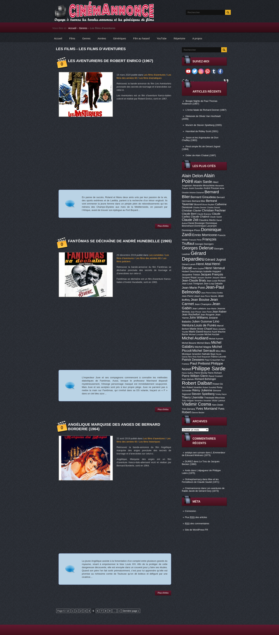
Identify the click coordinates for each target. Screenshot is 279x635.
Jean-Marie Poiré (193, 287)
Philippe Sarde (209, 368)
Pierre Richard (215, 373)
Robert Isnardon (194, 387)
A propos (197, 38)
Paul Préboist (200, 363)
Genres (83, 28)
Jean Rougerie (208, 314)
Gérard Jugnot (215, 259)
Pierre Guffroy (188, 373)
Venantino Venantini (202, 401)
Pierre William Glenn (195, 375)
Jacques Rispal (189, 277)
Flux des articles (196, 517)
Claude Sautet (216, 217)
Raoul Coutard (215, 376)
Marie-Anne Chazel (201, 328)
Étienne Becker (198, 412)
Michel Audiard (195, 338)
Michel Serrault (203, 350)
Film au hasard (141, 38)
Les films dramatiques (150, 78)
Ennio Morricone (204, 235)
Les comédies (156, 255)
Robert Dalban (197, 383)
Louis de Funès (205, 325)
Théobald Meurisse (214, 397)
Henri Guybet (198, 268)
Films (72, 38)
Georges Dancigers (204, 244)
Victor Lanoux (218, 400)
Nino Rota (192, 357)
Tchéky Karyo (221, 394)
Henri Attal (203, 264)
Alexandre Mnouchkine (204, 185)
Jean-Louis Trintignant (192, 283)
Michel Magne (203, 346)
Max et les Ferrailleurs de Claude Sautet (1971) (200, 480)
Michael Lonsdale (196, 334)
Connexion (190, 511)
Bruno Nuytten (208, 204)
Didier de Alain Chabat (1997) (201, 155)
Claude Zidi (190, 220)
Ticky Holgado (188, 401)
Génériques (119, 38)
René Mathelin (188, 379)
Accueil (72, 28)
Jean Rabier (219, 311)
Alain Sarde (203, 182)
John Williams (198, 317)
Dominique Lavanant (205, 225)
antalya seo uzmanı (195, 452)
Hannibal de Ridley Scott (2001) (202, 131)
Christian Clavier (191, 210)
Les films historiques (149, 441)
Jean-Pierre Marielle (208, 296)
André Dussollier (196, 188)
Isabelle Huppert (212, 271)
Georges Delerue (197, 248)
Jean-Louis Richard (216, 281)
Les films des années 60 (148, 258)
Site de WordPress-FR (196, 529)
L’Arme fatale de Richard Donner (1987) (206, 110)
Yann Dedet (217, 405)
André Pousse (211, 188)
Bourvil (198, 204)
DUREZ (189, 461)
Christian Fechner (214, 210)
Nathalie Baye (208, 354)
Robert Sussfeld (209, 387)
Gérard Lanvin (189, 264)
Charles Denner (199, 207)
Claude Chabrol (200, 216)
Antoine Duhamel (196, 192)
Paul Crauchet (212, 360)
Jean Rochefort (191, 314)
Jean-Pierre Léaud (191, 296)
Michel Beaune (189, 343)
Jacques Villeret (219, 277)
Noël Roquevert (203, 357)
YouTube (162, 38)
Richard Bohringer (205, 379)
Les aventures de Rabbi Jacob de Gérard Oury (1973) (203, 489)
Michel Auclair (211, 334)
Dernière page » (131, 611)
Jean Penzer (196, 312)
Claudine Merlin (207, 220)
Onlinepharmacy (193, 479)
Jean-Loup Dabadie (213, 283)
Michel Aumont (216, 338)
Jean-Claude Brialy (194, 280)
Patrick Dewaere (193, 359)
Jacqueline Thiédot (191, 274)
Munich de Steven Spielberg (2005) (204, 125)
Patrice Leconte (218, 356)
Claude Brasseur (204, 214)
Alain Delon (192, 175)
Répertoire (179, 38)
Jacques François (212, 274)
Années (102, 38)
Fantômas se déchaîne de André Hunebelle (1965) (120, 241)
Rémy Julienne (202, 390)
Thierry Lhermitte (193, 397)
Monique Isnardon (191, 354)
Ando (187, 470)
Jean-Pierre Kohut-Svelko (212, 293)
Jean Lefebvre (199, 308)
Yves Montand (206, 408)
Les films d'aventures (154, 74)
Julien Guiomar (202, 321)
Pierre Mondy (200, 373)
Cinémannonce (192, 488)
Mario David (196, 331)
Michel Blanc (203, 343)
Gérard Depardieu (194, 256)
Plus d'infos (163, 226)
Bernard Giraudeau (203, 197)
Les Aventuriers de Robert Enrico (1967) (110, 61)
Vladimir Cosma (196, 404)
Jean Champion (203, 304)
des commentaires (197, 523)
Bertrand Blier (198, 201)
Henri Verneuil (214, 268)
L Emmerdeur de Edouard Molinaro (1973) (203, 454)
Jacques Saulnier (204, 277)
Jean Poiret (207, 312)
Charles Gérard (213, 207)
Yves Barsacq (188, 409)
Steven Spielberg (203, 394)
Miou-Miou (221, 351)
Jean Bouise (200, 299)
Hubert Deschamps (192, 271)
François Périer (195, 240)
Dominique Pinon (191, 230)
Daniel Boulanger (196, 223)
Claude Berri (189, 213)
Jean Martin (212, 309)
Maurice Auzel (210, 332)
